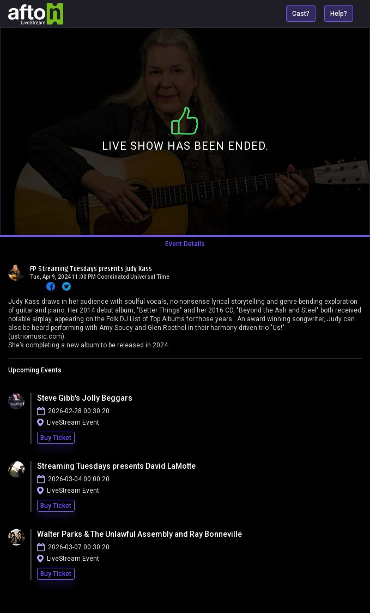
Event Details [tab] (185, 244)
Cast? (301, 13)
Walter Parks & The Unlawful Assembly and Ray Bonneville (139, 534)
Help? (338, 13)
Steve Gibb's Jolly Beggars (84, 398)
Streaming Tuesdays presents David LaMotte (116, 466)
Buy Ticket (55, 438)
